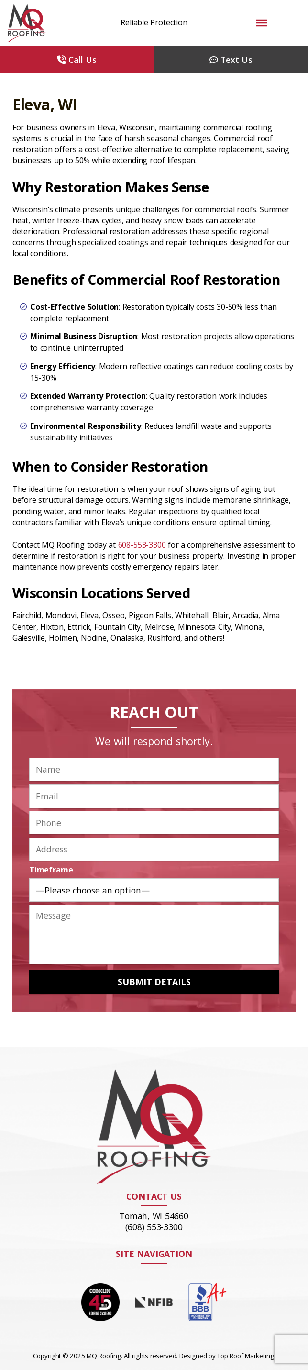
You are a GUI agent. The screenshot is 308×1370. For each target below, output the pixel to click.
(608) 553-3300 (153, 1227)
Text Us (231, 59)
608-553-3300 (142, 545)
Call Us (77, 59)
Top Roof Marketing (245, 1355)
